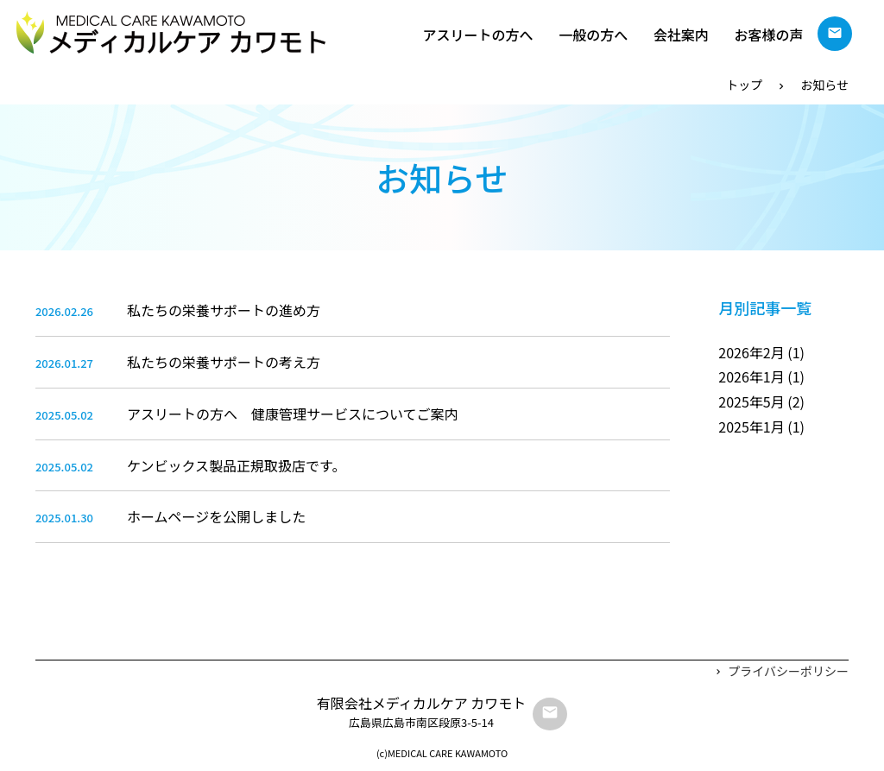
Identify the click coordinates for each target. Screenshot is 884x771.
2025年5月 (751, 401)
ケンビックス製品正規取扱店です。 (236, 465)
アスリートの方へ (478, 34)
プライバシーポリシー (788, 670)
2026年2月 (751, 352)
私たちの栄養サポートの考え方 (223, 361)
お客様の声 (768, 34)
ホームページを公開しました (216, 516)
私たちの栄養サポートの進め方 (223, 310)
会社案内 (681, 34)
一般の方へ (593, 34)
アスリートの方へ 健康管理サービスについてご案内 (292, 413)
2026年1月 (751, 376)
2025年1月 (751, 426)
